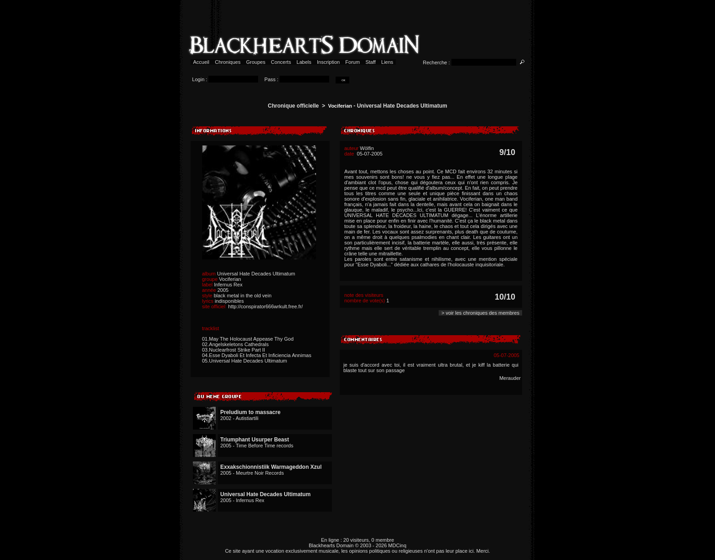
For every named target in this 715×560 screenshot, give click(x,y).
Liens (387, 62)
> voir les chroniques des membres (480, 313)
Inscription (328, 62)
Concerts (281, 62)
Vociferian (340, 106)
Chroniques (227, 62)
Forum (352, 62)
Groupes (256, 62)
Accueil (201, 62)
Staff (370, 62)
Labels (304, 62)
